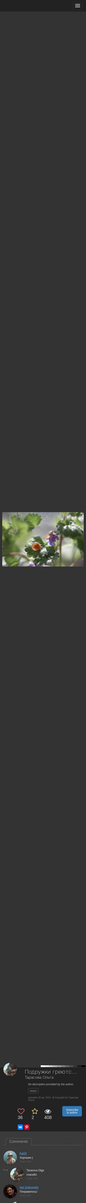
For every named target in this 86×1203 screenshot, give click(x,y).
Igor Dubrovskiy (29, 1187)
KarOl (23, 1153)
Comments (18, 1141)
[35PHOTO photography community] (21, 6)
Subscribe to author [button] (72, 1111)
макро (33, 1090)
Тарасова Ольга (39, 1077)
